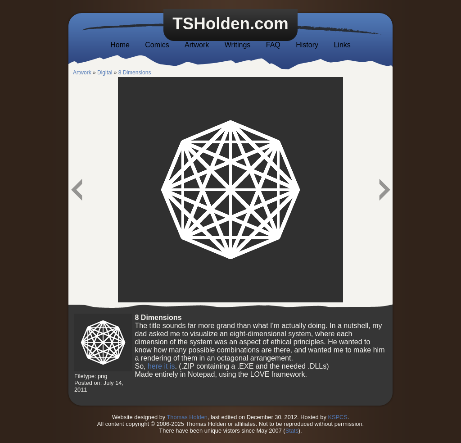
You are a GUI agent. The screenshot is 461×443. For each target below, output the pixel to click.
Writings (238, 45)
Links (342, 45)
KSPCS (337, 417)
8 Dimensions (134, 72)
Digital (104, 72)
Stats (291, 430)
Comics (157, 45)
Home (120, 45)
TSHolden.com (230, 23)
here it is (161, 366)
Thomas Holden (187, 417)
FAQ (273, 45)
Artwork (197, 45)
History (307, 45)
